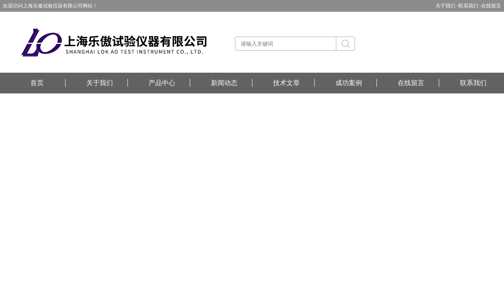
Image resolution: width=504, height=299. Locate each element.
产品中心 (162, 82)
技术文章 (286, 82)
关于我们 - (446, 6)
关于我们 (99, 82)
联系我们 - (469, 6)
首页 (37, 82)
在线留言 (491, 6)
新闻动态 (224, 82)
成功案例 (348, 82)
